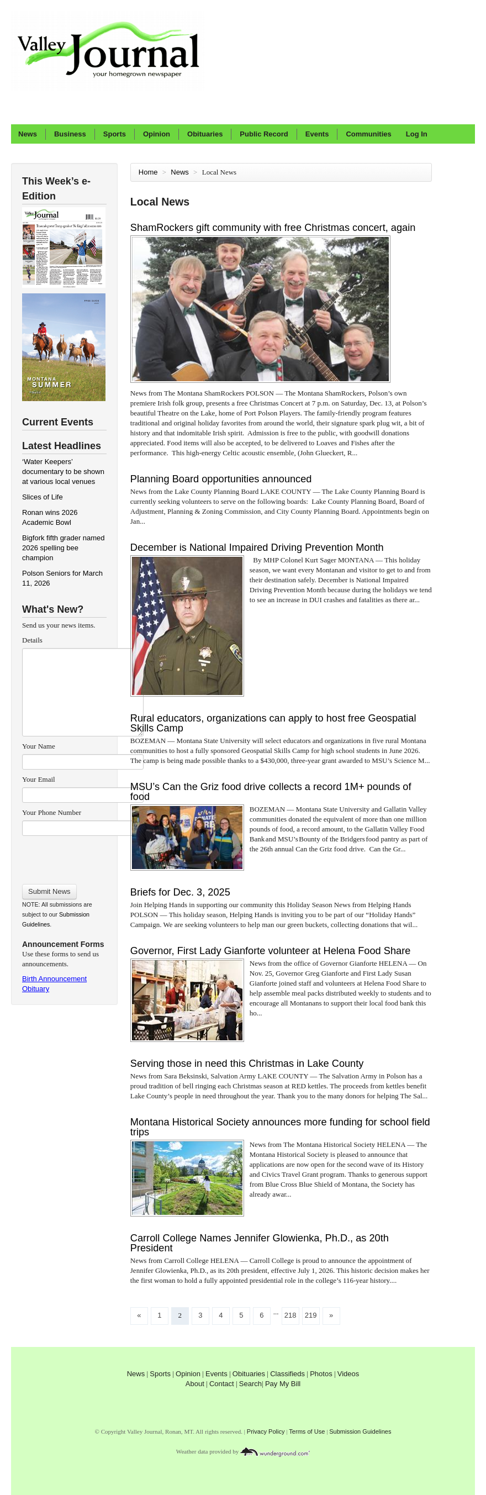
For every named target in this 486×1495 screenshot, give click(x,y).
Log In (416, 134)
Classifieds (287, 1374)
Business (70, 134)
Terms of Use (307, 1431)
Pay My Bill (282, 1384)
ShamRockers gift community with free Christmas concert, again (273, 228)
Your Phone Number (51, 812)
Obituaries (205, 134)
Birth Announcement (54, 979)
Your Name (38, 746)
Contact (221, 1384)
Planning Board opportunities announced (221, 479)
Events (317, 134)
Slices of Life (42, 497)
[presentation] (82, 856)
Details (32, 640)
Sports (114, 134)
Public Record (264, 134)
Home (148, 172)
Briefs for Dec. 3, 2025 (180, 892)
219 (311, 1315)
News (27, 134)
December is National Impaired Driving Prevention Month (257, 547)
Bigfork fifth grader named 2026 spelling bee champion (63, 548)
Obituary (35, 989)
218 (290, 1315)
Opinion (156, 134)
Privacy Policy (266, 1431)
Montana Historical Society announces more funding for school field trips (280, 1127)
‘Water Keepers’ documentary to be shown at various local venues (63, 471)
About (195, 1384)
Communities (368, 134)
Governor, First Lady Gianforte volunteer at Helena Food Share (270, 951)
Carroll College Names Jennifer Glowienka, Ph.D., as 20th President (259, 1243)
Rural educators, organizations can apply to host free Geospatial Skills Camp (273, 723)
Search (250, 1384)
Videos (348, 1374)
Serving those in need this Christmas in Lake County (247, 1063)
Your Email (38, 779)
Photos (321, 1374)
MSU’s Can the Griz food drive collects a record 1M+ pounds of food (270, 792)
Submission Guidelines (360, 1431)
